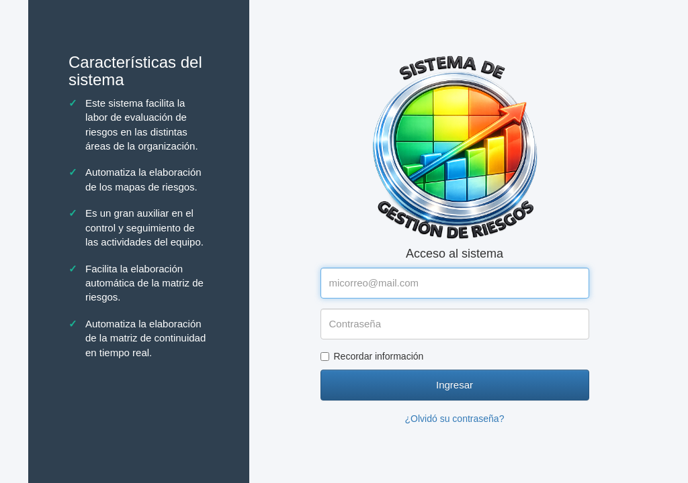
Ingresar (454, 384)
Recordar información (372, 356)
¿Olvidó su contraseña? (455, 418)
